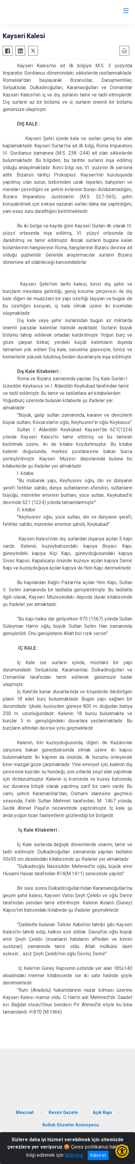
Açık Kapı (102, 1112)
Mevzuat (25, 1112)
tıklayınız (74, 1155)
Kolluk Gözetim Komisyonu (70, 1125)
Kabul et (98, 1155)
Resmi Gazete (63, 1112)
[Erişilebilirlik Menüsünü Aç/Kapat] (122, 1151)
